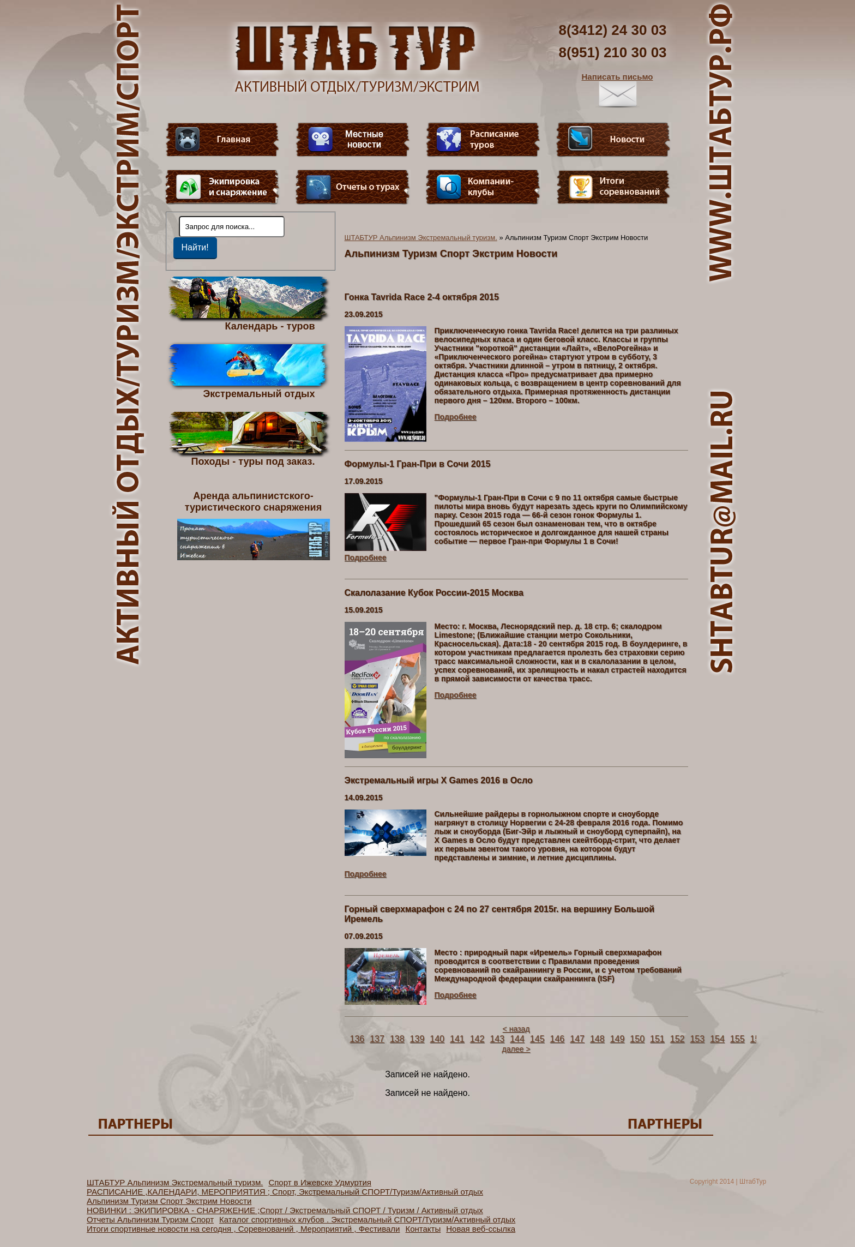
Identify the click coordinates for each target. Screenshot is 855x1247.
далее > (516, 1049)
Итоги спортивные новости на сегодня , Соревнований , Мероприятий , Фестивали (243, 1228)
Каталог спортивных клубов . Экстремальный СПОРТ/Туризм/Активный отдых (367, 1219)
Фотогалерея (613, 187)
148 (597, 1039)
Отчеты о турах (353, 187)
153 (697, 1039)
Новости (613, 139)
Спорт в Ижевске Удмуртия (319, 1182)
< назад (516, 1028)
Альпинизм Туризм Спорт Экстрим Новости (169, 1201)
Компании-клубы (483, 187)
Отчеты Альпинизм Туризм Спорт (150, 1219)
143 (497, 1039)
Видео (353, 139)
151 (657, 1039)
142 (477, 1039)
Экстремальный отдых (259, 393)
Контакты (423, 1228)
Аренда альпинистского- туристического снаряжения (253, 525)
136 (357, 1039)
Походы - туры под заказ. (253, 461)
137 (377, 1039)
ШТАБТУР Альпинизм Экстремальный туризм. (421, 237)
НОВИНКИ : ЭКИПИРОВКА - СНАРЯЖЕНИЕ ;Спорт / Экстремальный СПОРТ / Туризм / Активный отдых (285, 1210)
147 (577, 1039)
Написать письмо (617, 90)
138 (397, 1039)
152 (677, 1039)
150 (637, 1039)
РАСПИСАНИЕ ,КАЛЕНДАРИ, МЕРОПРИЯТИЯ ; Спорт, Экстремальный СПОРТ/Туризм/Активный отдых (285, 1191)
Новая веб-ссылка (480, 1228)
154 (717, 1039)
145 (537, 1039)
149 (617, 1039)
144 (517, 1039)
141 (457, 1039)
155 (737, 1039)
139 (417, 1039)
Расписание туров (483, 139)
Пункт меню (222, 187)
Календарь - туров (270, 326)
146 (557, 1039)
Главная (222, 139)
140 (437, 1039)
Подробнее (456, 416)
